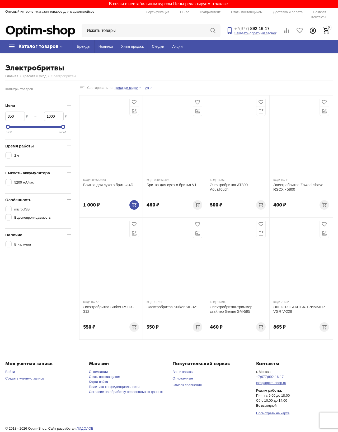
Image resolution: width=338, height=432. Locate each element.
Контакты (318, 17)
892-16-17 (252, 28)
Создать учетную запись (24, 378)
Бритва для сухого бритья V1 (171, 185)
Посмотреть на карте (272, 413)
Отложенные (182, 378)
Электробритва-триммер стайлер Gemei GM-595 (231, 309)
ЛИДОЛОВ (85, 428)
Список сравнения (187, 385)
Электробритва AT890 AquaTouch (229, 187)
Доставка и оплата (288, 12)
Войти (10, 372)
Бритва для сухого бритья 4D (108, 185)
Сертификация (158, 12)
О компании (98, 372)
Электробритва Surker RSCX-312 (108, 309)
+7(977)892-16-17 (270, 377)
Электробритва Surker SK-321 (172, 307)
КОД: (86, 179)
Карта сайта (98, 382)
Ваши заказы (182, 372)
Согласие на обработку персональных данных (126, 392)
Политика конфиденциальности (114, 387)
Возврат (319, 12)
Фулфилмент (210, 12)
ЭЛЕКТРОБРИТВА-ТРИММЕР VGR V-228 (299, 309)
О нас (184, 12)
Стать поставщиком (246, 12)
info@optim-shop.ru (271, 383)
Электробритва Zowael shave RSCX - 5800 (298, 187)
